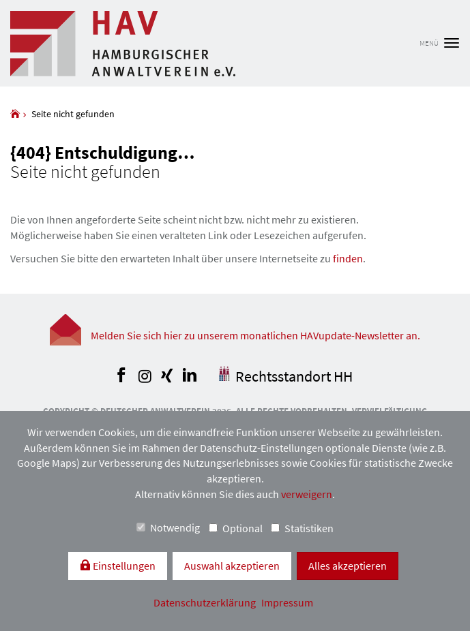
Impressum (287, 602)
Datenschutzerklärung (205, 602)
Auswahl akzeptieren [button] (232, 565)
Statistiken (302, 528)
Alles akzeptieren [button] (347, 565)
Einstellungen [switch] (123, 565)
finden (348, 258)
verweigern (306, 494)
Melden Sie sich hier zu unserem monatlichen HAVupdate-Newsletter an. (255, 335)
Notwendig (168, 527)
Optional (236, 528)
